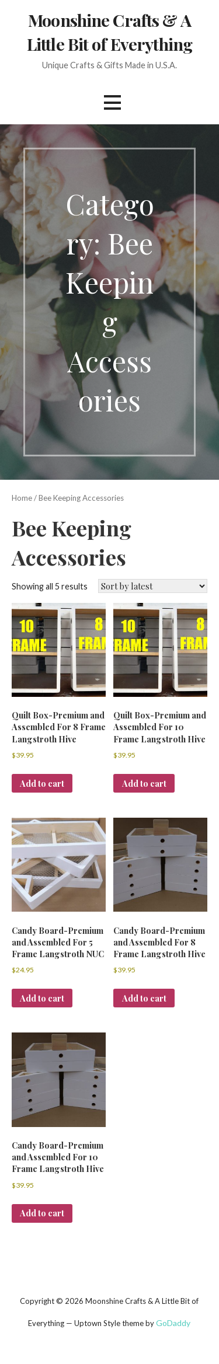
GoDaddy (173, 1323)
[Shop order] (152, 586)
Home (22, 498)
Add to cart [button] (42, 783)
